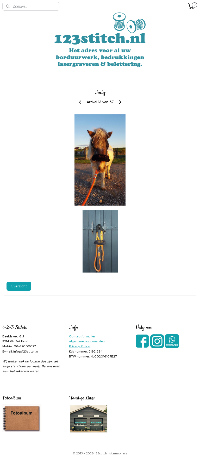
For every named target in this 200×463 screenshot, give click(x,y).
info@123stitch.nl (26, 351)
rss (125, 453)
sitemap (115, 453)
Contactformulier (82, 336)
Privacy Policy (79, 346)
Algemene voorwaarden (87, 341)
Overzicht (19, 286)
